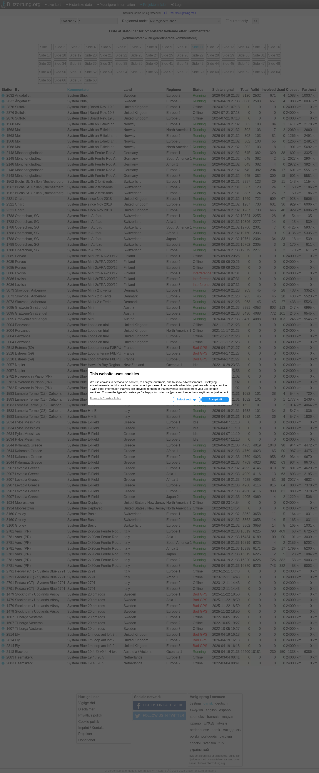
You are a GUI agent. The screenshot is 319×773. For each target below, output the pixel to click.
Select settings (187, 399)
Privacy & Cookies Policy (105, 398)
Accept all (215, 399)
